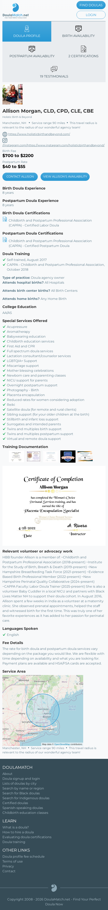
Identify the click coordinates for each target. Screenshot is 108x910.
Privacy (8, 866)
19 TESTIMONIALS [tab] (54, 72)
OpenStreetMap (62, 744)
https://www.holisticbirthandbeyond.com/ (39, 134)
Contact (9, 871)
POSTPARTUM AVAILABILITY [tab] (32, 52)
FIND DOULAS (91, 5)
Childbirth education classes (25, 813)
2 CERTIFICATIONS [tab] (83, 52)
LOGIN (91, 15)
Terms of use (12, 861)
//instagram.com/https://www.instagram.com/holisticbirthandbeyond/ (53, 145)
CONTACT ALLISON (20, 176)
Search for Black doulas (21, 793)
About (7, 774)
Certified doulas (15, 803)
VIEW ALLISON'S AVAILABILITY (65, 176)
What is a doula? (15, 827)
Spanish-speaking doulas (22, 808)
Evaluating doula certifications (26, 837)
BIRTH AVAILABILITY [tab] (78, 31)
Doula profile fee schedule (23, 856)
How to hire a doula (18, 832)
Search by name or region (23, 788)
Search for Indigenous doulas (25, 798)
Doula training (13, 842)
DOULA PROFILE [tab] (26, 31)
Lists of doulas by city (19, 783)
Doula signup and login (21, 779)
